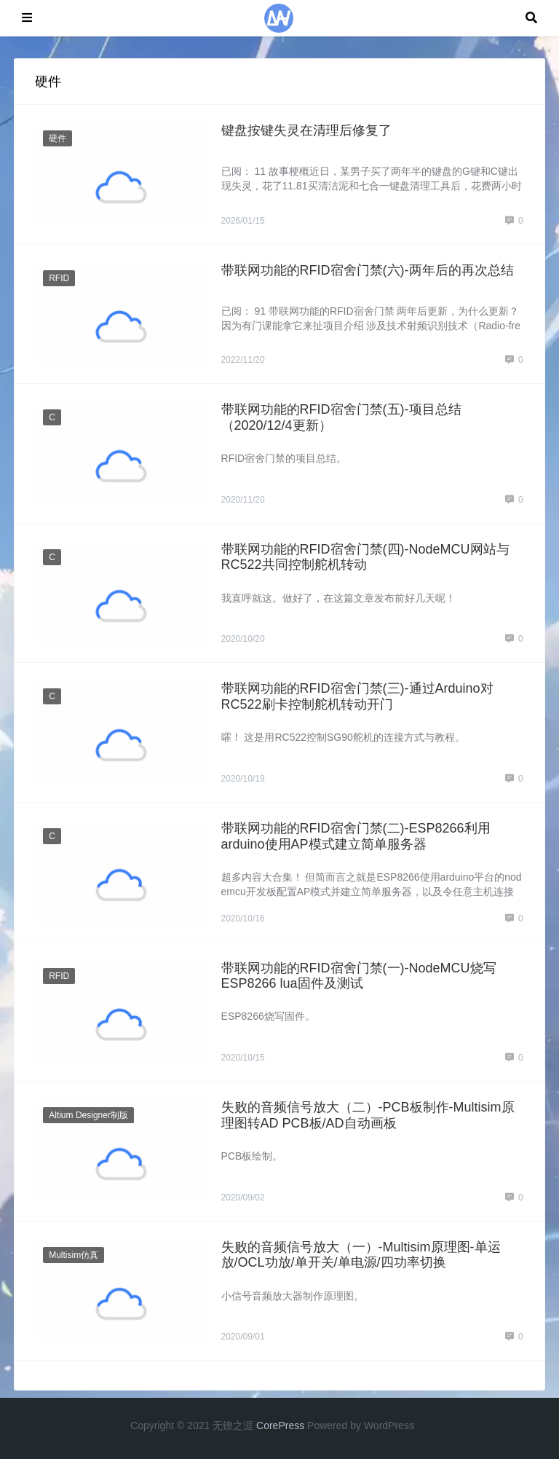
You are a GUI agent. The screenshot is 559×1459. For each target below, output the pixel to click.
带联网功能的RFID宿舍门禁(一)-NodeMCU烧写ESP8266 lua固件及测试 (358, 976)
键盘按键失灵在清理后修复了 (306, 130)
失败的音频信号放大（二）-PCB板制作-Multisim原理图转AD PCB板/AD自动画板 (368, 1115)
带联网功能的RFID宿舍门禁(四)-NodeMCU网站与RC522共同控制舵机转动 (365, 557)
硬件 (57, 138)
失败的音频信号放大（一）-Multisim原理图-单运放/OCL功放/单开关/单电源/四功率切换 (361, 1255)
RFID (59, 278)
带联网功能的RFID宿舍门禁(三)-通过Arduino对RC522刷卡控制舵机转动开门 (357, 696)
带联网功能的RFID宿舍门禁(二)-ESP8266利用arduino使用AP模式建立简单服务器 (356, 836)
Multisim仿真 (73, 1255)
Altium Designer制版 (88, 1115)
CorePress (280, 1425)
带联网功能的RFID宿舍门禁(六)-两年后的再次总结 (367, 270)
